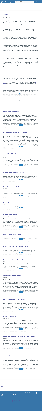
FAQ (1, 396)
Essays (9, 0)
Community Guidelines (14, 395)
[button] (38, 15)
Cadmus (29, 30)
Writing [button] (9, 2)
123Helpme (2, 4)
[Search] (33, 2)
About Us (2, 394)
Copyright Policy (13, 394)
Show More (21, 93)
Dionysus (2, 386)
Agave (1, 389)
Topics (9, 1)
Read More (21, 125)
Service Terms (13, 399)
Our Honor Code (13, 396)
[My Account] (37, 1)
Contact (2, 395)
